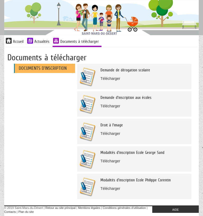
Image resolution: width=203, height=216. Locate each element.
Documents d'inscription (43, 68)
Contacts (10, 211)
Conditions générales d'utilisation (124, 207)
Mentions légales (89, 207)
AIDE (175, 209)
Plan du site (26, 211)
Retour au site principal (60, 207)
